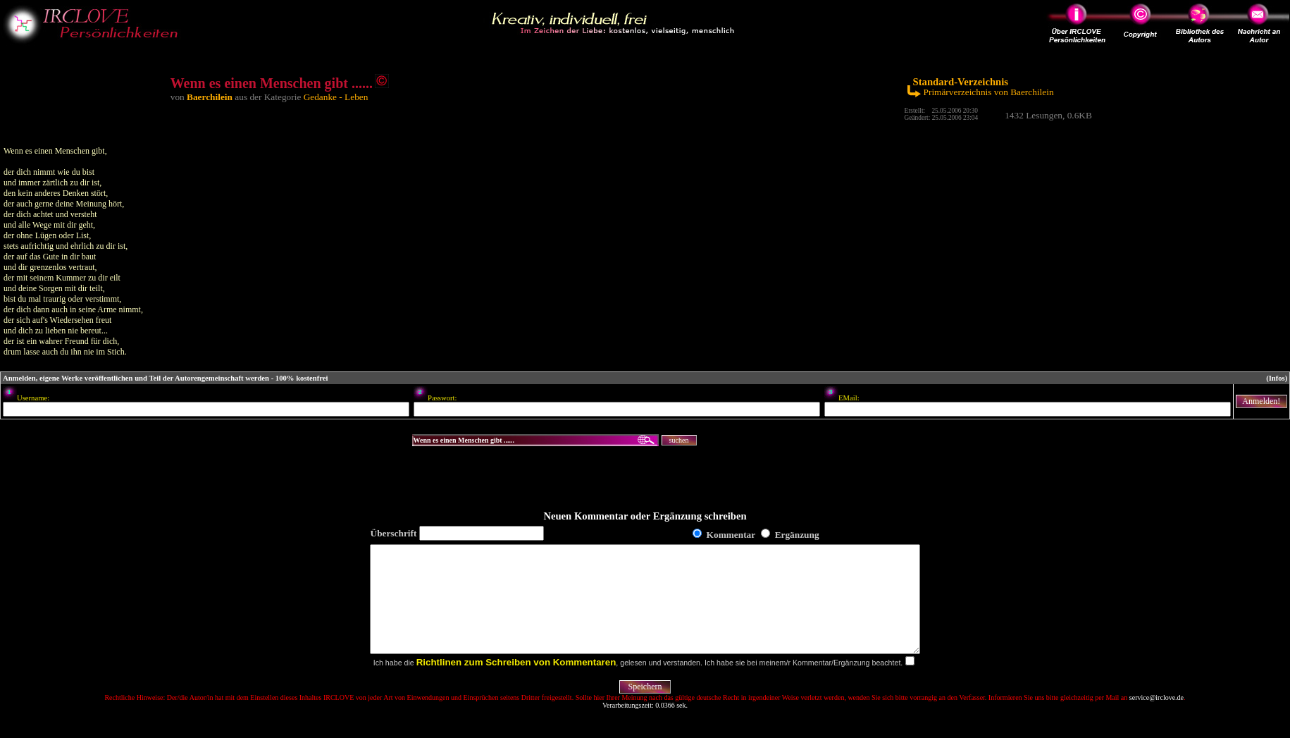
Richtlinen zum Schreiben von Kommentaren (516, 683)
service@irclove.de (1156, 718)
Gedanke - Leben (336, 97)
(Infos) (1276, 378)
